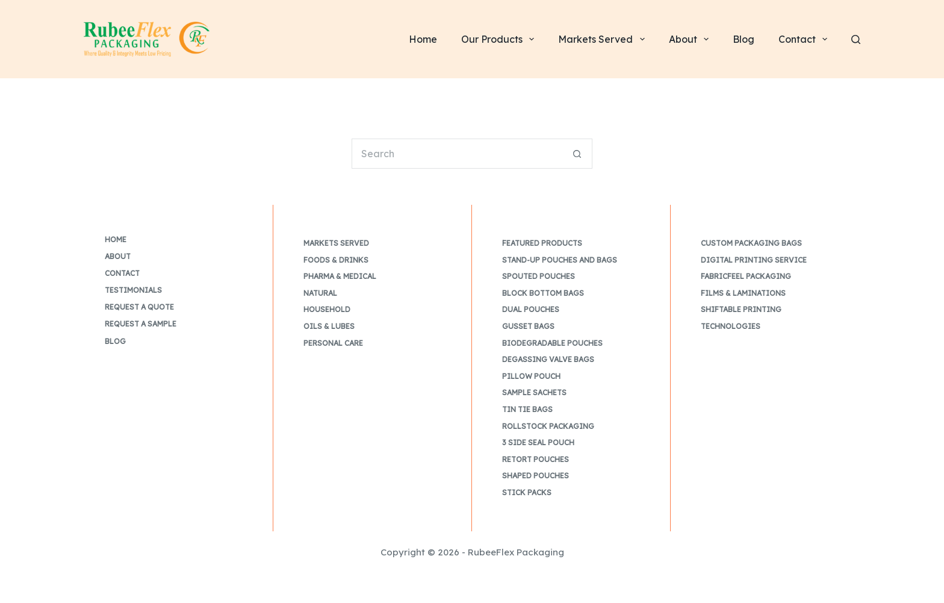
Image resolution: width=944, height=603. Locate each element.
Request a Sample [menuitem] (140, 323)
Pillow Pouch (531, 376)
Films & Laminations (743, 293)
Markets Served (336, 243)
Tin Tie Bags (527, 409)
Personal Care (333, 343)
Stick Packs (526, 492)
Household (326, 309)
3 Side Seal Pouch (538, 442)
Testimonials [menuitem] (133, 290)
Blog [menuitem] (743, 39)
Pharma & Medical (339, 276)
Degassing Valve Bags (548, 359)
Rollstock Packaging (548, 426)
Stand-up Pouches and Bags (559, 259)
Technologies (730, 326)
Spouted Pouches (538, 276)
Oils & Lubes (329, 326)
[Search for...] (457, 154)
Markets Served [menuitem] (603, 39)
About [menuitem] (691, 39)
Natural (320, 293)
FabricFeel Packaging (746, 276)
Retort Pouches (535, 459)
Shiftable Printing (741, 309)
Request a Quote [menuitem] (139, 306)
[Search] (855, 39)
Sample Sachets (534, 392)
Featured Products (542, 243)
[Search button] (577, 154)
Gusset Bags (528, 326)
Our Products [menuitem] (500, 39)
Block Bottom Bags (543, 293)
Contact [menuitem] (805, 39)
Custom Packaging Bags (751, 243)
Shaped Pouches (535, 475)
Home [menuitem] (423, 39)
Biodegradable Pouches (552, 343)
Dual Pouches (530, 309)
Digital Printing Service (754, 259)
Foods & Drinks (335, 259)
